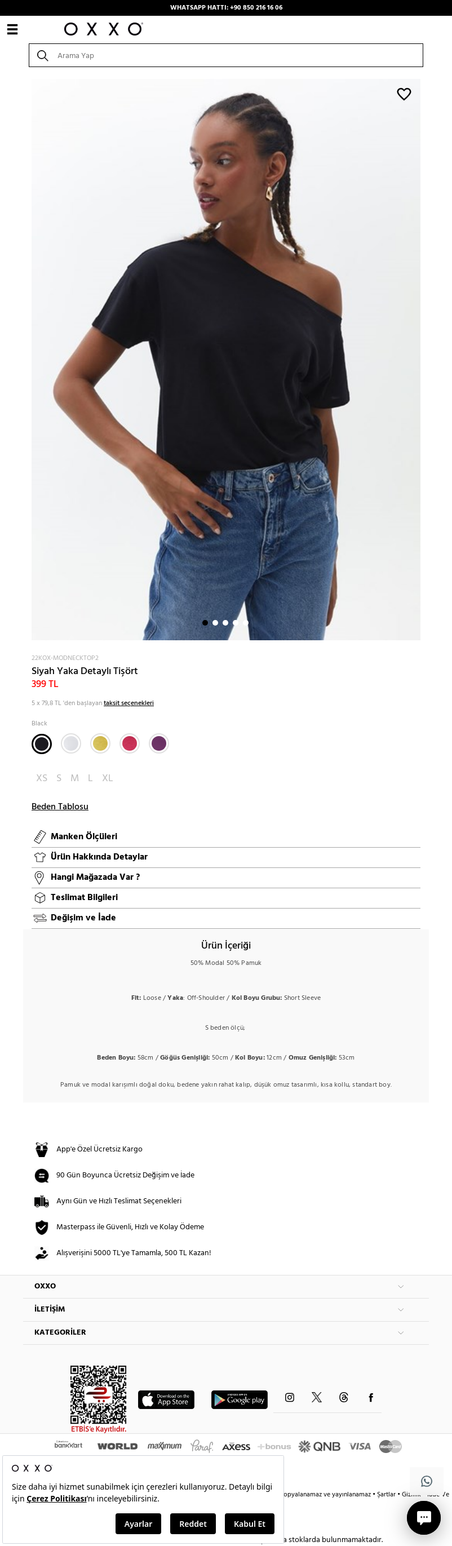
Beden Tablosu (60, 807)
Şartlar (387, 1494)
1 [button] (205, 623)
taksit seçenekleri (129, 703)
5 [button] (246, 623)
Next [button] (28, 359)
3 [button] (225, 623)
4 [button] (235, 623)
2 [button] (215, 623)
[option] (226, 359)
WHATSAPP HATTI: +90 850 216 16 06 (226, 8)
